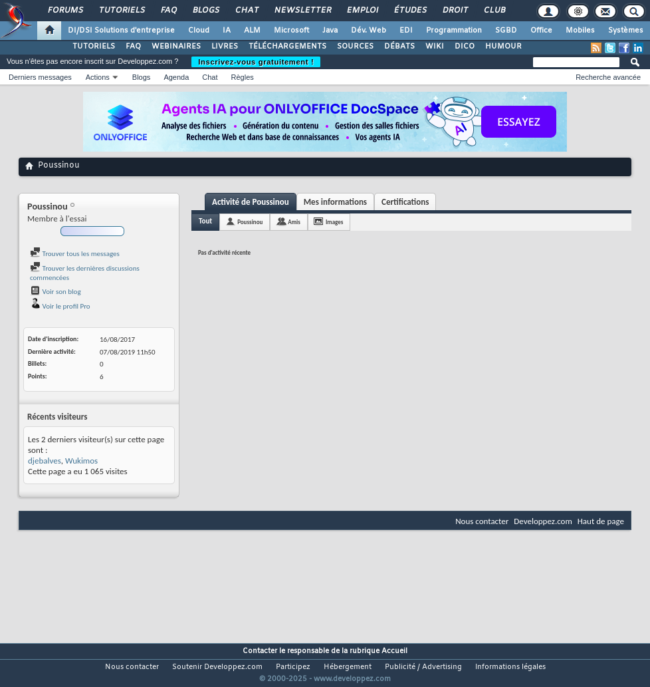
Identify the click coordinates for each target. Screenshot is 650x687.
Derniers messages (40, 77)
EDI (406, 30)
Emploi (362, 10)
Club (494, 10)
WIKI (434, 46)
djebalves (44, 461)
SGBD (506, 30)
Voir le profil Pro (60, 306)
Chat (246, 10)
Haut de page (601, 521)
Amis (294, 221)
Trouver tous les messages (75, 253)
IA (227, 30)
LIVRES (224, 46)
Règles (242, 77)
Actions (98, 77)
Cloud (198, 30)
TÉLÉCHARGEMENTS (287, 46)
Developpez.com (543, 521)
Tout (205, 221)
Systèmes (625, 30)
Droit (455, 10)
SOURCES (355, 46)
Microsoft (291, 30)
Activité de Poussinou (250, 202)
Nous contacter (481, 521)
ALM (252, 30)
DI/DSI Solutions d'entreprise (121, 30)
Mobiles (580, 30)
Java (330, 30)
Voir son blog (55, 291)
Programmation (454, 30)
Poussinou (250, 221)
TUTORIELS (93, 46)
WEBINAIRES (176, 46)
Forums (65, 10)
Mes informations (335, 202)
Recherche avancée (608, 77)
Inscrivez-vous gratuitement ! (256, 62)
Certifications (405, 202)
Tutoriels (121, 10)
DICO (465, 46)
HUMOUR (503, 46)
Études (409, 10)
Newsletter (302, 10)
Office (541, 30)
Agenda (176, 77)
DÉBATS (399, 46)
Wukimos (81, 461)
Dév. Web (368, 30)
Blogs (205, 10)
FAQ (168, 10)
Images (334, 221)
